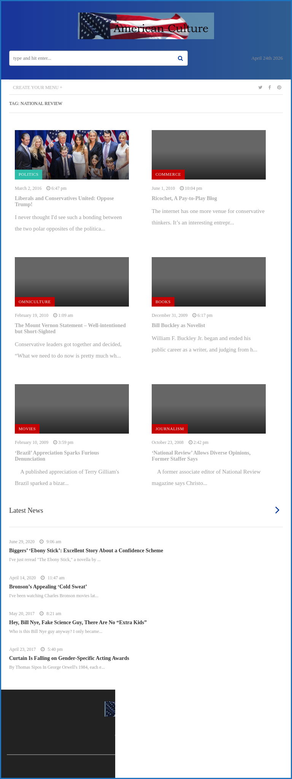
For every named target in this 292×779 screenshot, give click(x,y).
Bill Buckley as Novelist (178, 325)
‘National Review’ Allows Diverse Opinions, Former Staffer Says (201, 456)
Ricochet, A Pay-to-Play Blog (184, 198)
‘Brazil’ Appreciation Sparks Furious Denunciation (57, 456)
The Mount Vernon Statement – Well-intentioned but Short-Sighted (70, 328)
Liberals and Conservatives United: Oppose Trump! (64, 201)
